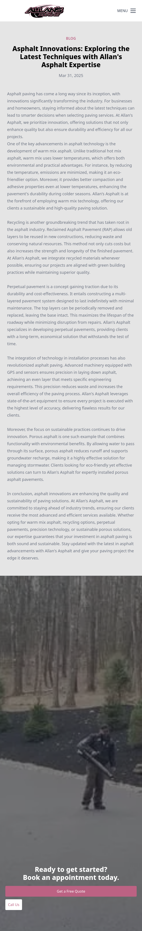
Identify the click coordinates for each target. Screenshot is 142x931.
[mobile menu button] (133, 10)
